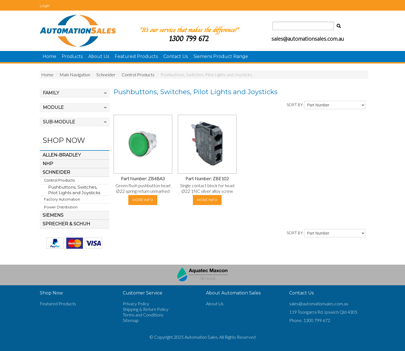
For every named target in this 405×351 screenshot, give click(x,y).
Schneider (106, 74)
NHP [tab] (48, 163)
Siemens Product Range (220, 56)
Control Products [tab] (59, 180)
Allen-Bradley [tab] (62, 155)
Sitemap (131, 320)
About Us (98, 56)
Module (53, 107)
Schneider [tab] (56, 172)
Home (49, 56)
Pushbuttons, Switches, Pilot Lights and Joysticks (74, 189)
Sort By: (295, 104)
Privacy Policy (136, 303)
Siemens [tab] (53, 215)
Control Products (138, 74)
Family (51, 93)
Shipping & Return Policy (145, 309)
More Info (142, 200)
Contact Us (175, 56)
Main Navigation (75, 74)
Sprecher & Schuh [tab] (66, 223)
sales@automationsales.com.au (318, 303)
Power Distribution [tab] (61, 207)
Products (72, 56)
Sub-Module (59, 122)
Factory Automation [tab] (62, 199)
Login (45, 5)
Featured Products (136, 56)
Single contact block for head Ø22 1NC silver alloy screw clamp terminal (207, 191)
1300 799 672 (188, 39)
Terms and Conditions (143, 314)
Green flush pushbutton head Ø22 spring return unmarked (143, 188)
